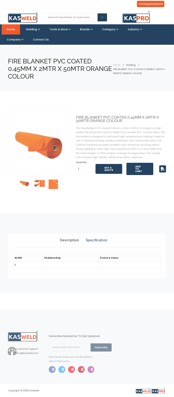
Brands (85, 29)
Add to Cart (138, 169)
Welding (32, 29)
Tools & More (58, 29)
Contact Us (41, 40)
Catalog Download (151, 4)
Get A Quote (108, 169)
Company (14, 40)
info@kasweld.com (27, 360)
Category (109, 29)
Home (11, 29)
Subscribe (101, 356)
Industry (134, 29)
